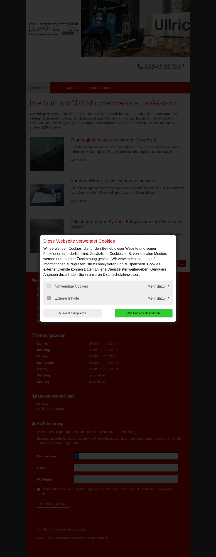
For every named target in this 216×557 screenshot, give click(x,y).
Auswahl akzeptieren (72, 313)
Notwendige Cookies (67, 286)
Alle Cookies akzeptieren (143, 313)
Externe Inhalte (63, 298)
